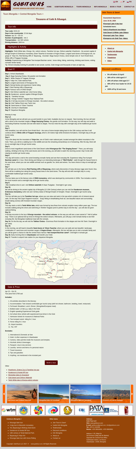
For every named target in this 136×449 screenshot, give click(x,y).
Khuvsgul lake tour (16, 423)
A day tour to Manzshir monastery (21, 425)
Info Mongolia (57, 433)
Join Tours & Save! (59, 423)
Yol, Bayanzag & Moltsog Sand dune (22, 428)
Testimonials (57, 428)
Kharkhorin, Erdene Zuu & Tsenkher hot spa (23, 370)
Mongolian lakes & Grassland (18, 375)
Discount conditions (60, 430)
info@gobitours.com (113, 425)
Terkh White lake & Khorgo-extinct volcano (23, 380)
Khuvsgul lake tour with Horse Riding (23, 438)
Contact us (56, 438)
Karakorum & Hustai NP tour (18, 372)
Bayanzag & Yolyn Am (17, 436)
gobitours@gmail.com (99, 425)
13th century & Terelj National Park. (22, 433)
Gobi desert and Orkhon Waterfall (20, 378)
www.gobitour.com (37, 444)
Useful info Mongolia (60, 425)
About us (56, 436)
